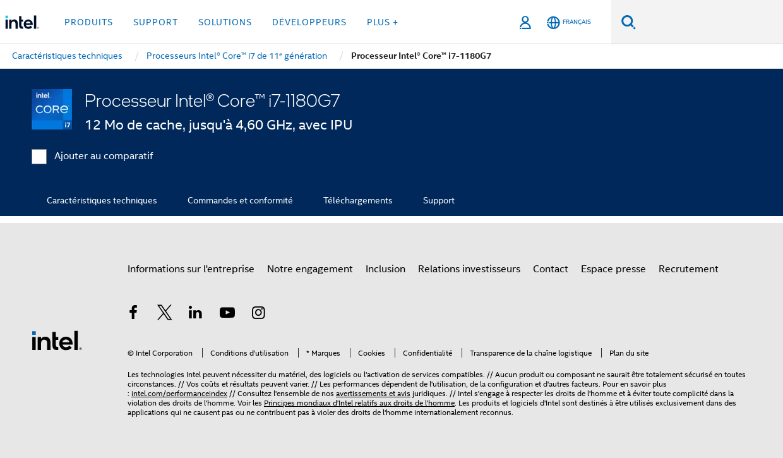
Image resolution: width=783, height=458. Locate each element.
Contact (550, 269)
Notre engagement (310, 269)
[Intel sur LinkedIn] (195, 314)
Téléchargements (358, 200)
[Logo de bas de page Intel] (57, 340)
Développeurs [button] (309, 22)
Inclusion (385, 269)
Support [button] (155, 22)
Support (439, 200)
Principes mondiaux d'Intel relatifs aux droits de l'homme (359, 402)
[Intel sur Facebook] (133, 314)
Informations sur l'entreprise (191, 269)
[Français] (569, 22)
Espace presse (613, 269)
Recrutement (689, 269)
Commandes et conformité (240, 200)
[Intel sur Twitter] (165, 314)
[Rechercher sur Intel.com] (709, 22)
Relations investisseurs (469, 269)
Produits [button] (88, 22)
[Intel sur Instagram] (258, 314)
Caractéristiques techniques (102, 200)
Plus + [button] (382, 22)
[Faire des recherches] (628, 22)
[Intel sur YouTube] (227, 314)
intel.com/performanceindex (179, 393)
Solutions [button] (225, 22)
